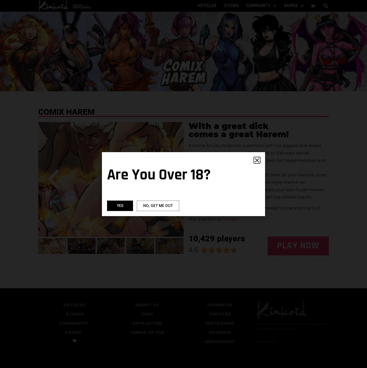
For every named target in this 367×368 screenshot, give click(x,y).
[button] (257, 160)
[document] (183, 184)
